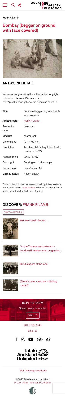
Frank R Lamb (11, 18)
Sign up (32, 315)
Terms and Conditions (40, 383)
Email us (32, 331)
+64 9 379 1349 (32, 325)
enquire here (29, 187)
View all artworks (13, 212)
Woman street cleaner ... (33, 220)
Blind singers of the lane (33, 264)
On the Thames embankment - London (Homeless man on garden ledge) (39, 250)
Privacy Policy (21, 383)
